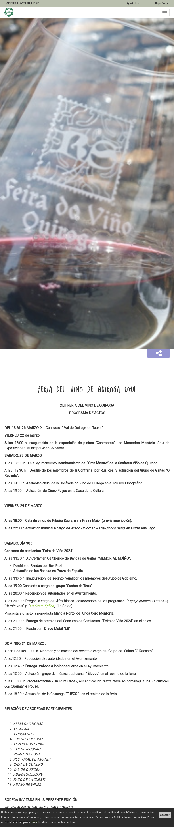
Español (161, 3)
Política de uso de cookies (130, 817)
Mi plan (132, 3)
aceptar (164, 815)
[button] (158, 353)
